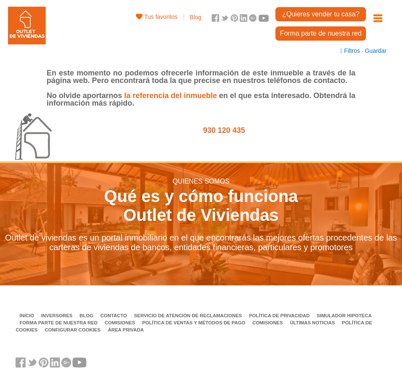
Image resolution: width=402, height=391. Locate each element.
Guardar (374, 50)
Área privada (126, 329)
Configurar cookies (73, 329)
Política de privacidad (280, 315)
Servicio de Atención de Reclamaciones (189, 315)
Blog (196, 17)
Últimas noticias (313, 322)
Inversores (57, 315)
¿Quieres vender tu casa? (320, 14)
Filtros (351, 50)
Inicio (28, 315)
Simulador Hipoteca (344, 315)
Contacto (114, 315)
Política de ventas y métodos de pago (194, 322)
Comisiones (121, 322)
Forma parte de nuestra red (321, 33)
